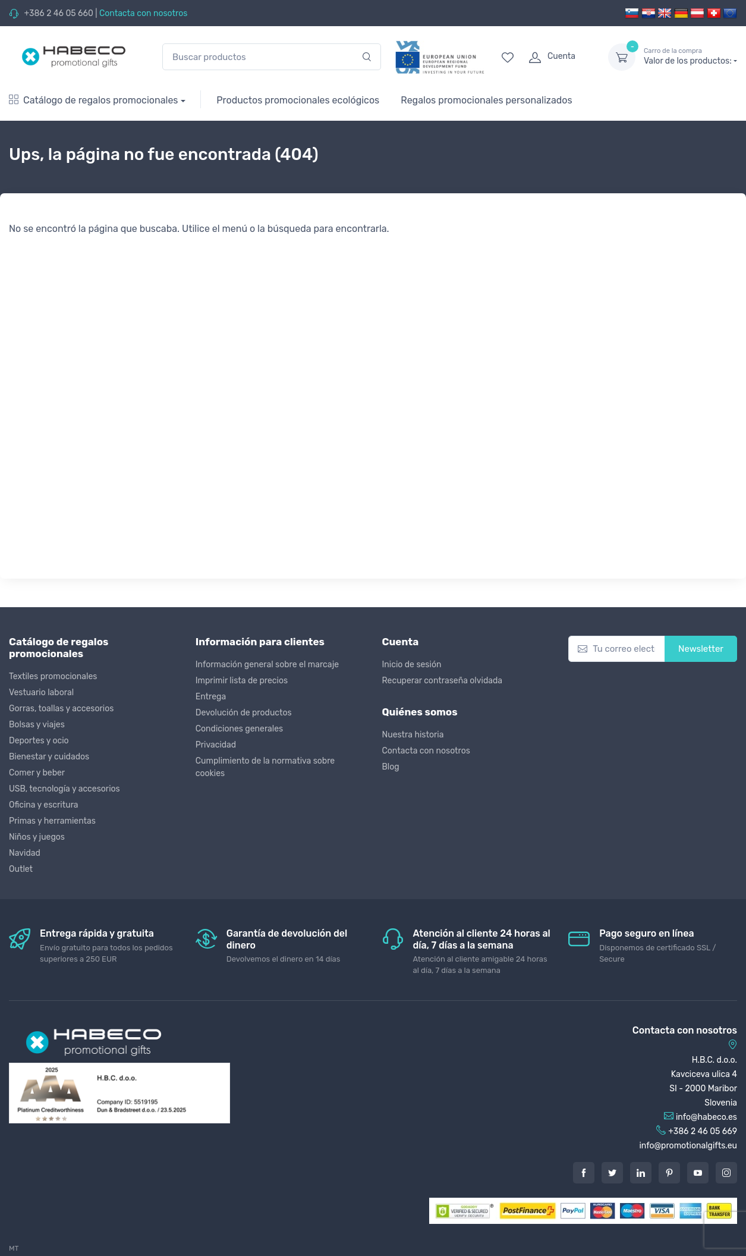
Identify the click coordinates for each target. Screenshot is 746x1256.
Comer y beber (37, 773)
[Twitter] (612, 1172)
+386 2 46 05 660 (58, 13)
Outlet (21, 869)
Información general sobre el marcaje (267, 665)
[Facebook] (583, 1172)
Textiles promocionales (53, 676)
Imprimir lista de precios (242, 681)
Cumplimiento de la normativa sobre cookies (265, 767)
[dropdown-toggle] (621, 57)
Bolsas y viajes (37, 725)
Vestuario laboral (41, 692)
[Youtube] (698, 1172)
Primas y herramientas (52, 821)
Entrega (211, 697)
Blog (390, 767)
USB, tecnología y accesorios (64, 789)
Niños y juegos (37, 837)
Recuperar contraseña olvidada (442, 681)
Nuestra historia (413, 735)
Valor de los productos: (690, 56)
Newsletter (700, 648)
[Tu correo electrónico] (616, 649)
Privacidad (216, 745)
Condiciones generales (239, 729)
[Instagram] (726, 1172)
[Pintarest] (669, 1172)
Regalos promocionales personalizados (486, 100)
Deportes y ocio (39, 741)
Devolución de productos (244, 713)
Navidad (24, 853)
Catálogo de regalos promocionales (93, 100)
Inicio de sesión (412, 665)
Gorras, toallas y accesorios (61, 709)
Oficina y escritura (43, 805)
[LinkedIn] (640, 1172)
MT (13, 1248)
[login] (557, 57)
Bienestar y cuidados (49, 757)
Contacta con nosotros (143, 13)
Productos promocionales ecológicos (297, 100)
